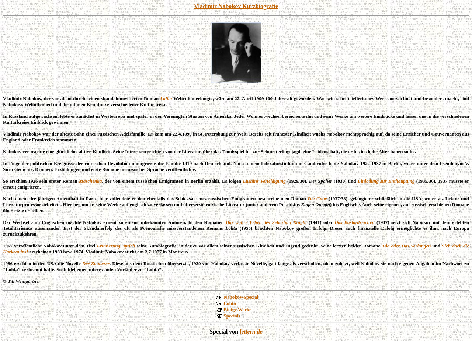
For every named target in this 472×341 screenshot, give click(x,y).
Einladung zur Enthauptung (386, 181)
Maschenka (90, 181)
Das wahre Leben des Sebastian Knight (266, 222)
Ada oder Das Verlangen (406, 246)
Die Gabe (317, 198)
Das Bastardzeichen (354, 222)
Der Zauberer (96, 263)
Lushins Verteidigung (264, 181)
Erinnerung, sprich (116, 246)
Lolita (166, 98)
